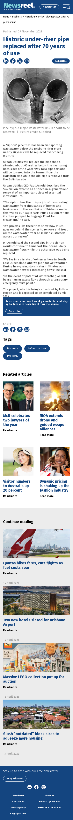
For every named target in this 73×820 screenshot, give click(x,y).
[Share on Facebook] (13, 61)
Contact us (18, 801)
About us (49, 795)
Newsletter (49, 6)
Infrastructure (37, 348)
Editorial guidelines (49, 801)
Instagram (43, 787)
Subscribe (61, 61)
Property (12, 356)
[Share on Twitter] (20, 61)
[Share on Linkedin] (6, 61)
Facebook (36, 787)
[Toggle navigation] (66, 6)
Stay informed (14, 778)
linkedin (29, 787)
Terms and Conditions (49, 807)
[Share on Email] (27, 61)
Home (6, 16)
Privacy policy (18, 807)
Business (17, 16)
